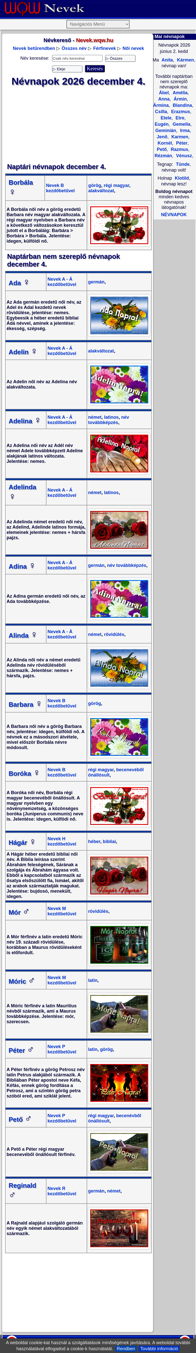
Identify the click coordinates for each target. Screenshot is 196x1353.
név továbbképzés (108, 420)
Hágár (22, 842)
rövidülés (113, 634)
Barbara (25, 704)
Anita (166, 59)
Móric (22, 981)
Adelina (25, 421)
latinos (111, 417)
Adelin (23, 352)
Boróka (24, 773)
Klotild (182, 178)
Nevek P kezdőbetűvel (61, 1049)
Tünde (183, 164)
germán (96, 281)
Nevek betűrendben (34, 48)
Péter (21, 1050)
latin (92, 980)
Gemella (180, 124)
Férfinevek (104, 48)
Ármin (179, 99)
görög (94, 185)
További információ (159, 1348)
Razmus (178, 149)
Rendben (126, 1348)
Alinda (23, 635)
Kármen (185, 59)
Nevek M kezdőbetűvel (61, 911)
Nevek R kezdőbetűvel (61, 1191)
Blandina (182, 105)
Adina (22, 566)
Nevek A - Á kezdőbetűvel (61, 282)
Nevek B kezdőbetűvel (60, 188)
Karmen (179, 136)
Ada (19, 282)
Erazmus (180, 111)
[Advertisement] (78, 125)
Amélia (179, 92)
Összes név (74, 48)
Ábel (164, 92)
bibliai (109, 841)
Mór (19, 912)
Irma (184, 130)
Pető (20, 1119)
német (95, 417)
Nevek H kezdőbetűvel (61, 841)
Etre (179, 117)
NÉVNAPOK (174, 214)
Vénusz (183, 155)
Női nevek (133, 48)
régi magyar (115, 185)
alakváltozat (101, 190)
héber (94, 841)
